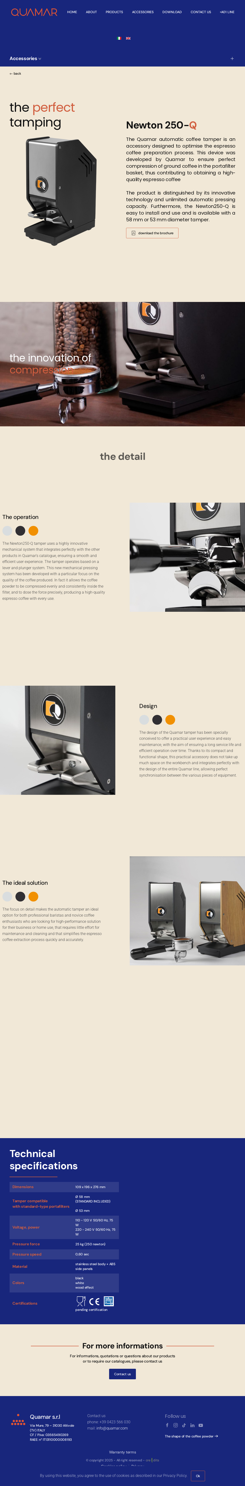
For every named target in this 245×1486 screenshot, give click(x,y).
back (15, 73)
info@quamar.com (112, 1428)
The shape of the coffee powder (189, 1436)
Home (72, 12)
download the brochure (152, 233)
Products (114, 12)
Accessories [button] (25, 58)
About (91, 12)
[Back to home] (34, 12)
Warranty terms (122, 1452)
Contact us (201, 12)
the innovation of (50, 364)
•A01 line (227, 12)
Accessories (143, 12)
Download (172, 12)
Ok (198, 1476)
